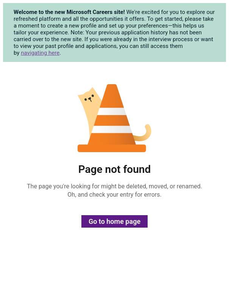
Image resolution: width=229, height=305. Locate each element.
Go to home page (114, 221)
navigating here (40, 52)
